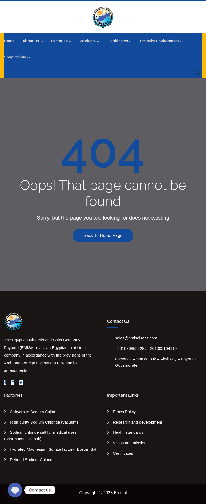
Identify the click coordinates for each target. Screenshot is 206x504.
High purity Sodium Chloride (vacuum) (44, 422)
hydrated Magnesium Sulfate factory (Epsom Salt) (54, 449)
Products (87, 41)
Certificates (118, 41)
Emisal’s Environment (159, 41)
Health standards (128, 432)
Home (9, 41)
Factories (59, 41)
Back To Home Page (103, 235)
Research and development (137, 422)
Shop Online (15, 57)
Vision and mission (129, 442)
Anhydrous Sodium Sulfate (34, 411)
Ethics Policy (124, 411)
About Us (31, 41)
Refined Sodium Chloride (32, 459)
